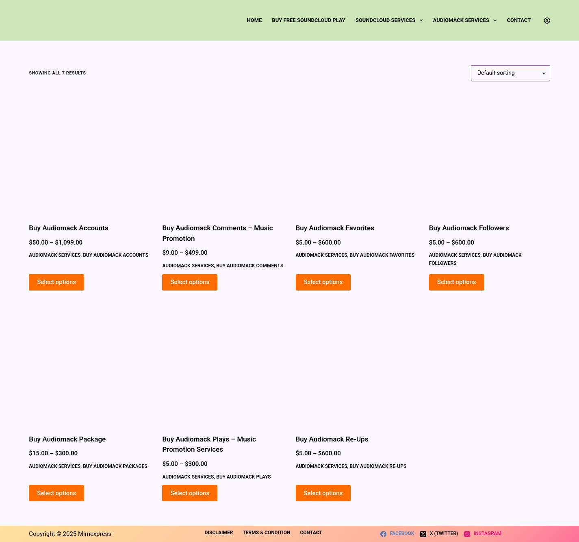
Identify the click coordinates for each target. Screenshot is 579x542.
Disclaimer (219, 532)
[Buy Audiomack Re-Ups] (356, 363)
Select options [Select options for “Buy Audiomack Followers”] (456, 282)
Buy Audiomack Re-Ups (332, 439)
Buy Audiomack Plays (243, 477)
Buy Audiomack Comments (249, 266)
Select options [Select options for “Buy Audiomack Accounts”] (56, 282)
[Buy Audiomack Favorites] (356, 152)
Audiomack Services (466, 20)
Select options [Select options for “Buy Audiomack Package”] (56, 493)
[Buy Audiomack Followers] (489, 152)
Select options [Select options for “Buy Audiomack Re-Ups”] (323, 493)
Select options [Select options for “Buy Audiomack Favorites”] (323, 282)
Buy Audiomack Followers (469, 228)
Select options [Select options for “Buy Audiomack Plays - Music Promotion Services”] (189, 493)
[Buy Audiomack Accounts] (89, 152)
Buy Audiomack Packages (115, 466)
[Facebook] (397, 534)
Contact (519, 20)
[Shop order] (510, 73)
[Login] (547, 20)
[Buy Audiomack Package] (89, 363)
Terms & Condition (266, 532)
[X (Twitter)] (439, 534)
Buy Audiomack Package (67, 439)
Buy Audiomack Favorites (335, 228)
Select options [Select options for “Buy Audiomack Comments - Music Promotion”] (189, 282)
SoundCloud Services (391, 20)
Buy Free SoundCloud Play (308, 20)
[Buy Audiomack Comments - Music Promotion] (222, 152)
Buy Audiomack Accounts (68, 228)
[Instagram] (482, 534)
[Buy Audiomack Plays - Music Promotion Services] (222, 363)
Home (254, 20)
